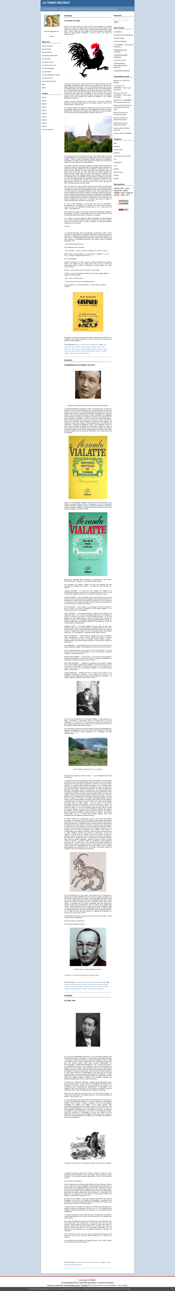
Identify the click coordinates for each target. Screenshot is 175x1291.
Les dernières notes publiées (87, 1282)
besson (79, 988)
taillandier (74, 988)
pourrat (66, 1264)
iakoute (88, 351)
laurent (101, 988)
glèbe (87, 353)
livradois (84, 984)
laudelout (129, 193)
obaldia (84, 988)
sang (125, 190)
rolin (88, 988)
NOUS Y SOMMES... (126, 133)
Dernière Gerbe (46, 49)
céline (117, 192)
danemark (118, 190)
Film (115, 159)
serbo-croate (71, 351)
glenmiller (116, 80)
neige (122, 195)
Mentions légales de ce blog (72, 1285)
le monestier (86, 986)
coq (105, 344)
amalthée (95, 984)
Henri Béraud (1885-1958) (49, 55)
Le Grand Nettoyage (48, 68)
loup (70, 1264)
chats (77, 353)
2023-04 (44, 120)
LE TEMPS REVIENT (56, 2)
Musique (116, 169)
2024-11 (44, 97)
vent (127, 195)
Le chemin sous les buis (49, 65)
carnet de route (118, 149)
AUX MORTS (118, 32)
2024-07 (44, 100)
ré (75, 349)
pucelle (84, 349)
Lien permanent (83, 344)
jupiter (100, 984)
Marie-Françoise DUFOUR (121, 105)
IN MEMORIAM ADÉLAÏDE (122, 71)
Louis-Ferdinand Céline (49, 81)
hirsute (74, 1264)
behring (75, 986)
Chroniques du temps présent (122, 156)
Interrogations (118, 162)
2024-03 (44, 104)
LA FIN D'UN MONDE (120, 41)
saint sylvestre (68, 986)
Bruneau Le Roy (118, 93)
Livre (115, 165)
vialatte (66, 353)
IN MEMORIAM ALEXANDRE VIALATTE (79, 365)
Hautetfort (93, 1280)
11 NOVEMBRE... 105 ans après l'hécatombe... (122, 88)
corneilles (77, 346)
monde (98, 351)
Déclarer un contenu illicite (55, 1285)
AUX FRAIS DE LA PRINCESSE (123, 35)
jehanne (88, 349)
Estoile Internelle (47, 52)
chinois (83, 351)
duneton (105, 986)
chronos (105, 984)
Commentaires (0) (94, 344)
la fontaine (103, 351)
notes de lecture (118, 172)
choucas (89, 346)
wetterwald (67, 988)
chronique (72, 984)
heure (99, 346)
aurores (100, 349)
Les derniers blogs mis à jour (69, 1282)
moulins (105, 349)
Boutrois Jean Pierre (120, 112)
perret (97, 988)
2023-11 (44, 110)
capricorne (78, 984)
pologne (79, 1264)
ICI (72, 975)
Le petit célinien (46, 71)
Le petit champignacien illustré (51, 75)
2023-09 (44, 113)
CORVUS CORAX (119, 38)
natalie (80, 986)
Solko (43, 84)
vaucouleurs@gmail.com (51, 31)
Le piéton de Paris (47, 78)
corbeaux (83, 346)
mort (123, 193)
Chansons (117, 153)
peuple (117, 195)
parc (74, 353)
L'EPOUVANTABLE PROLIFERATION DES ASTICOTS (120, 65)
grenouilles (67, 346)
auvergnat (100, 986)
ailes (65, 351)
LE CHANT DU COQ (120, 60)
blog (126, 1285)
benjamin (94, 346)
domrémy (94, 349)
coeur (127, 188)
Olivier (116, 128)
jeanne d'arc (119, 188)
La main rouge (46, 58)
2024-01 (44, 107)
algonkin (92, 351)
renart (71, 353)
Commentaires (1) (96, 1262)
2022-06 (44, 126)
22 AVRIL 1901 (69, 1000)
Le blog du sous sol (47, 62)
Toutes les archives (47, 129)
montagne (93, 986)
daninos (92, 988)
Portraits (116, 178)
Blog (115, 143)
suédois (78, 351)
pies (72, 346)
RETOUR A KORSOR (120, 114)
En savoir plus (125, 1289)
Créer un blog (83, 1280)
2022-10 (44, 123)
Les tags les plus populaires (105, 1282)
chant (72, 349)
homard (90, 984)
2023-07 (44, 117)
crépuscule (67, 349)
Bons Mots (117, 146)
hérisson (82, 353)
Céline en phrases (47, 46)
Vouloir (44, 87)
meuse (79, 349)
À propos (51, 36)
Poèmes (116, 175)
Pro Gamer (117, 85)
